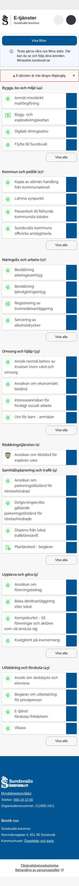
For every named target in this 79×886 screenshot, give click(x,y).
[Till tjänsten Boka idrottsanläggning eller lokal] (33, 603)
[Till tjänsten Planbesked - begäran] (33, 546)
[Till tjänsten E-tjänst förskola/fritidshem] (33, 713)
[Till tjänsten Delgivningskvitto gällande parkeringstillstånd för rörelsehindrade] (33, 511)
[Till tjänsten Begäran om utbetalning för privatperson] (33, 697)
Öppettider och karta (39, 841)
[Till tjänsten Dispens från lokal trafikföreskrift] (33, 532)
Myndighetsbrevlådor (16, 793)
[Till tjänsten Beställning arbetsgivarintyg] (33, 272)
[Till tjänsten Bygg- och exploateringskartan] (33, 117)
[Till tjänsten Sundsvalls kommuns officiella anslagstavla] (33, 230)
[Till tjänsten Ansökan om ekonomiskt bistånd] (33, 386)
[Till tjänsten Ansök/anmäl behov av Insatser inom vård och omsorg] (33, 367)
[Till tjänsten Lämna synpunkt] (33, 198)
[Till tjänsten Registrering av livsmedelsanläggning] (33, 305)
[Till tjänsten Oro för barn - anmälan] (33, 417)
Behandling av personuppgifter (37, 870)
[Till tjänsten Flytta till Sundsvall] (33, 144)
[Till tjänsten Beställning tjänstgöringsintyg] (33, 289)
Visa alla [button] (61, 157)
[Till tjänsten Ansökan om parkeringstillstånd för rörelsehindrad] (33, 485)
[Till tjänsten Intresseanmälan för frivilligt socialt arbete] (33, 402)
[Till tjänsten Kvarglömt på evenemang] (33, 640)
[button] (59, 20)
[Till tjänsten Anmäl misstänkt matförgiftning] (33, 100)
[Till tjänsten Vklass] (33, 727)
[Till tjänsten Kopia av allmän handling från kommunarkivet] (33, 184)
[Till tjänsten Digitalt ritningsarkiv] (33, 131)
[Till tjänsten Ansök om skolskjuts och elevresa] (33, 680)
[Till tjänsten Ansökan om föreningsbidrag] (33, 587)
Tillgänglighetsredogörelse (39, 865)
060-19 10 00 (23, 800)
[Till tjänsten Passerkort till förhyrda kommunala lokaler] (33, 213)
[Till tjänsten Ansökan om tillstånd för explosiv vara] (33, 457)
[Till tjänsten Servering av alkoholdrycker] (33, 322)
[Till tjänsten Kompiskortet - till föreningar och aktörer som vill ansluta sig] (33, 623)
